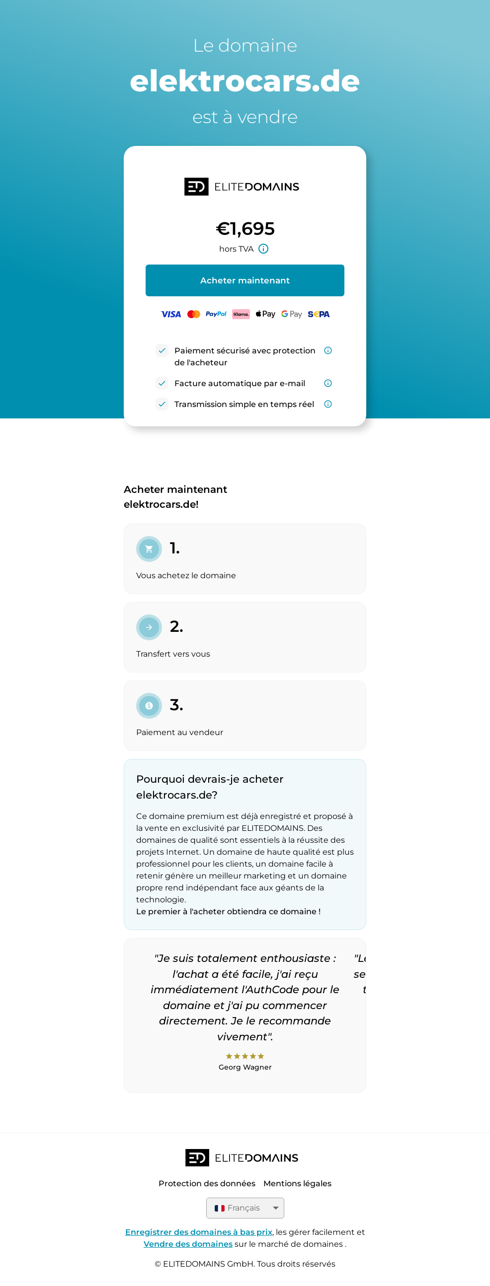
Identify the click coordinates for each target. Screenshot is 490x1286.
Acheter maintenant (245, 280)
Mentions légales (297, 1183)
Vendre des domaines (188, 1244)
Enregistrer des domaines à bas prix (198, 1232)
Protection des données (207, 1183)
